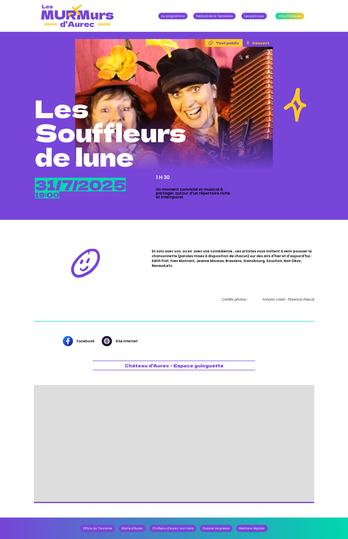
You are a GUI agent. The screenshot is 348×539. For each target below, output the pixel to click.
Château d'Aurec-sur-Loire (172, 528)
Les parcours (254, 16)
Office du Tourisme (97, 528)
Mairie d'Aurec (132, 528)
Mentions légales (252, 528)
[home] (77, 16)
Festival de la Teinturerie (214, 16)
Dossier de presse (216, 528)
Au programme (173, 16)
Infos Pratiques (289, 16)
